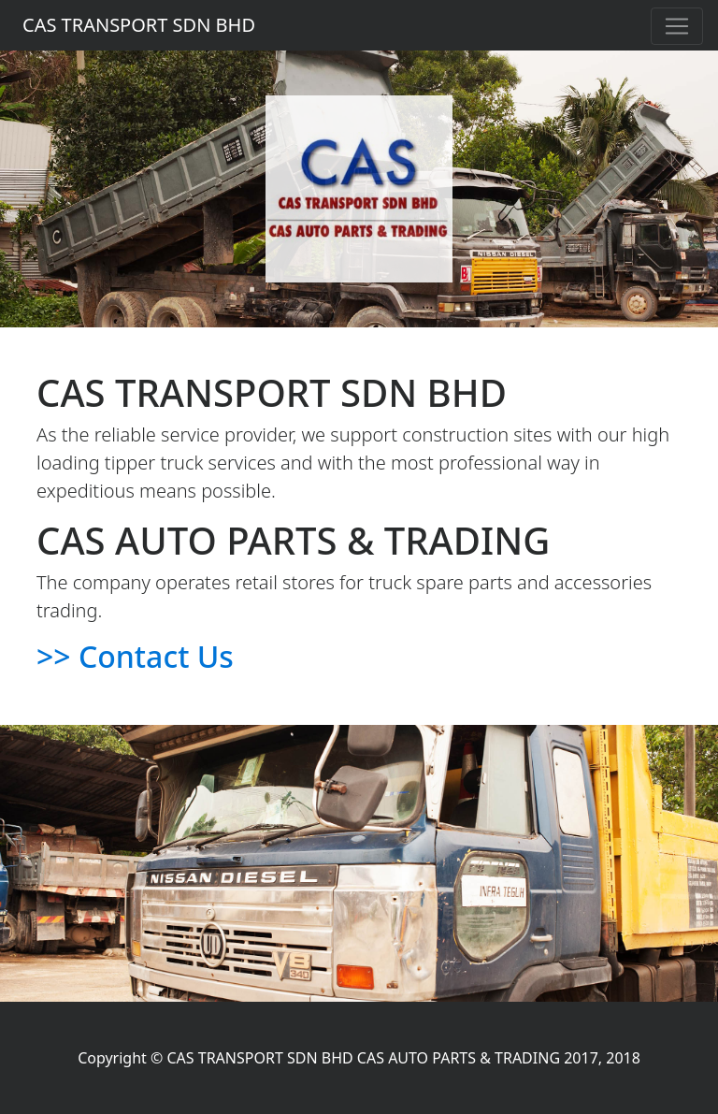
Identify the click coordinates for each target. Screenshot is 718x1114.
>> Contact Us (135, 656)
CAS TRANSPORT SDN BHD (138, 24)
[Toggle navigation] (677, 26)
